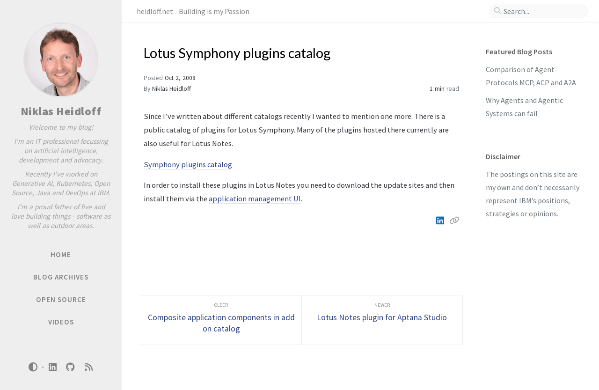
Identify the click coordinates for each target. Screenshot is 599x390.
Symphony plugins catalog (188, 164)
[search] (542, 11)
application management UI (255, 198)
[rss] (88, 367)
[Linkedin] (440, 220)
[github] (71, 367)
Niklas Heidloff (61, 111)
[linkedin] (52, 367)
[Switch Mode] (33, 367)
